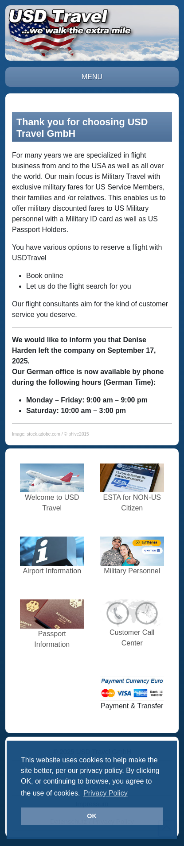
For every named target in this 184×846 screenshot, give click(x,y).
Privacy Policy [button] (105, 793)
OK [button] (92, 815)
